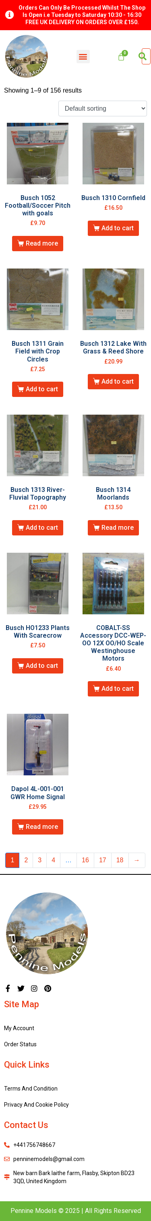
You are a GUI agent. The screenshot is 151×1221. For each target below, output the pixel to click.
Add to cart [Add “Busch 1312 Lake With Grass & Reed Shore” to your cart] (117, 381)
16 (85, 860)
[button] (83, 56)
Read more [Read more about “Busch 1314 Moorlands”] (117, 527)
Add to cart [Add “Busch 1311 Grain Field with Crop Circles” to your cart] (42, 389)
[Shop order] (102, 108)
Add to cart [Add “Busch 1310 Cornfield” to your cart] (117, 228)
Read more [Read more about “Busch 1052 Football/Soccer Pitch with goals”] (42, 243)
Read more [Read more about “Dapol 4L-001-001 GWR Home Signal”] (42, 827)
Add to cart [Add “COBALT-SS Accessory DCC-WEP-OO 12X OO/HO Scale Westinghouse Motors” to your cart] (117, 688)
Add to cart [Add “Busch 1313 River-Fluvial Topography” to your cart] (42, 527)
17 (102, 860)
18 (120, 860)
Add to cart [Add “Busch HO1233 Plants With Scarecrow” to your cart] (42, 665)
